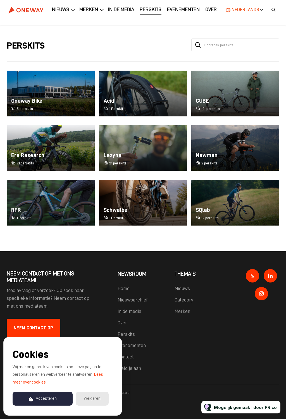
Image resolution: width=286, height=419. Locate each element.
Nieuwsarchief (133, 299)
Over (211, 9)
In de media (121, 9)
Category (184, 299)
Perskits (150, 9)
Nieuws (60, 9)
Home (124, 288)
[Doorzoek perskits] (235, 45)
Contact (126, 356)
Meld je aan (129, 368)
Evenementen (183, 9)
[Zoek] (198, 45)
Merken (88, 9)
